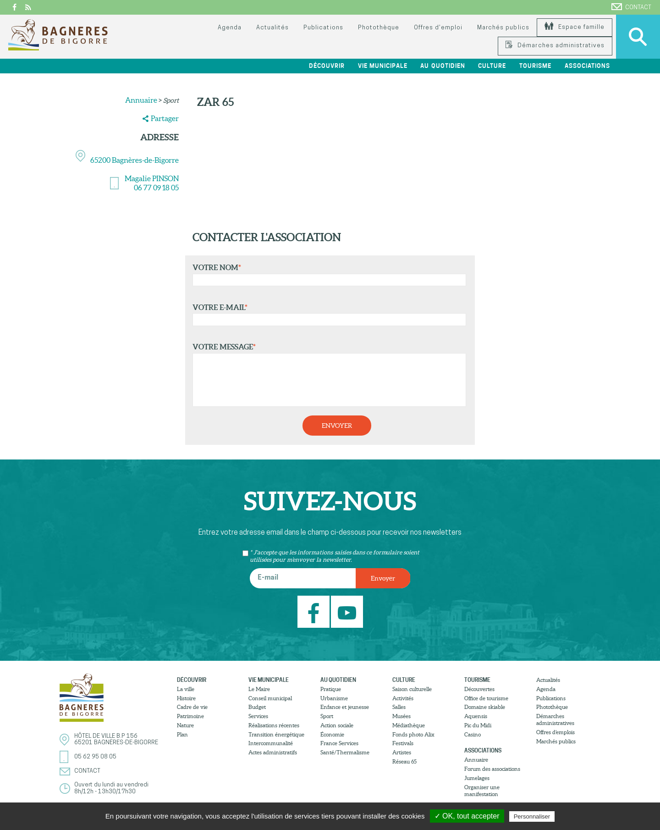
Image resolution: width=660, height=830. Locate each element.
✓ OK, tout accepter (467, 816)
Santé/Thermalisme (344, 752)
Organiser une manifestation (482, 790)
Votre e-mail (327, 314)
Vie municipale (382, 65)
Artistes (401, 752)
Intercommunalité (270, 743)
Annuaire (141, 100)
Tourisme (535, 65)
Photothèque (378, 28)
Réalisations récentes (273, 725)
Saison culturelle (412, 689)
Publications (323, 28)
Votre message (327, 375)
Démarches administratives (555, 46)
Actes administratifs (272, 752)
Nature (185, 725)
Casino (472, 734)
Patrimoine (190, 716)
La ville (185, 689)
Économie (332, 734)
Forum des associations (492, 769)
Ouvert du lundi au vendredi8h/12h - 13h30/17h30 (111, 788)
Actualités (272, 28)
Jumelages (477, 778)
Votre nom (327, 274)
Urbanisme (334, 698)
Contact (631, 7)
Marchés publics (503, 28)
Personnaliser (532, 816)
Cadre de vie (192, 707)
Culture (492, 65)
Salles (399, 707)
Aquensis (475, 716)
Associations (587, 65)
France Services (339, 743)
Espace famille (574, 27)
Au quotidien (442, 65)
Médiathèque (408, 725)
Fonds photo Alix (413, 734)
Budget (257, 707)
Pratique (330, 689)
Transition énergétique (276, 734)
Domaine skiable (484, 707)
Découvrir (327, 65)
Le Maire (259, 689)
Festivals (402, 743)
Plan (182, 734)
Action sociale (336, 725)
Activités (402, 698)
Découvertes (479, 689)
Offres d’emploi (438, 28)
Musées (401, 716)
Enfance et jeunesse (344, 707)
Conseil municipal (270, 698)
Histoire (186, 698)
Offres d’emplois (555, 732)
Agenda (230, 28)
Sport (326, 716)
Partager (165, 118)
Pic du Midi (477, 725)
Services (258, 716)
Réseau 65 (404, 761)
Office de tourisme (486, 698)
